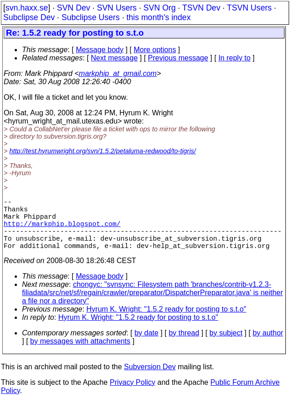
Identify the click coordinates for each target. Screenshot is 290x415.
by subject (225, 346)
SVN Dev (73, 7)
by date (146, 346)
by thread (184, 346)
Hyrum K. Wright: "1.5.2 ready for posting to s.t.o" (166, 322)
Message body (99, 50)
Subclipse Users (90, 17)
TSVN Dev (201, 7)
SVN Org (159, 7)
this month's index (158, 17)
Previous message (178, 58)
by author (267, 346)
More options (155, 50)
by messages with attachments (80, 354)
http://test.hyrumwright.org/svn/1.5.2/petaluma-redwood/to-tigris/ (102, 151)
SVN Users (117, 7)
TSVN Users (249, 7)
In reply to (235, 58)
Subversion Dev (150, 379)
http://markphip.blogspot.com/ (62, 230)
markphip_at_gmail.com (118, 73)
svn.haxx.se (26, 7)
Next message (114, 58)
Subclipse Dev (29, 17)
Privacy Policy (132, 395)
